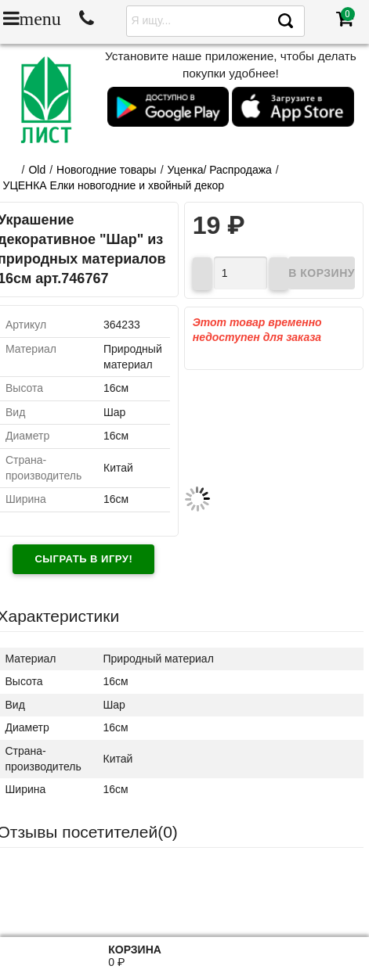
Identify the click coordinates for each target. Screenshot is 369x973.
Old (36, 169)
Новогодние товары (106, 169)
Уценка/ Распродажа (220, 169)
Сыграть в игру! (83, 559)
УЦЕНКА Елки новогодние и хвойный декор (114, 185)
